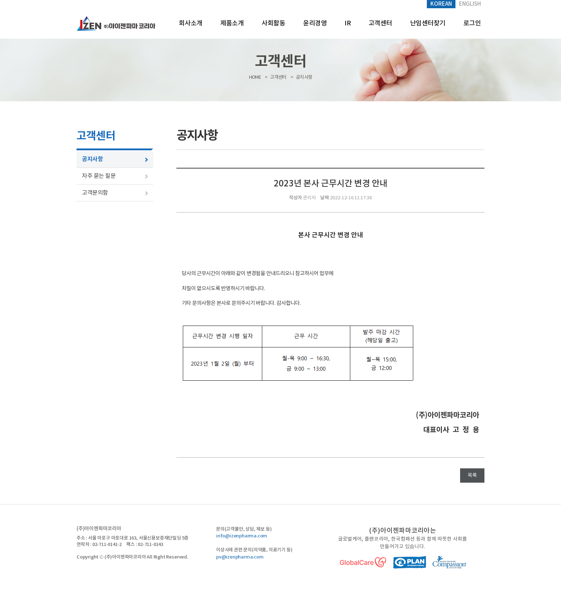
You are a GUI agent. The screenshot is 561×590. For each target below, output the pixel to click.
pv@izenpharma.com (240, 557)
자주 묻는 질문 (99, 176)
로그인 (472, 23)
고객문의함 (95, 193)
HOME (255, 77)
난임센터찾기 (427, 23)
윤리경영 (315, 23)
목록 (472, 475)
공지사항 (92, 159)
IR (348, 23)
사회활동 (273, 23)
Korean (441, 4)
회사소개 (191, 23)
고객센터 (380, 23)
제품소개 (232, 23)
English (470, 4)
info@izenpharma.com (241, 536)
